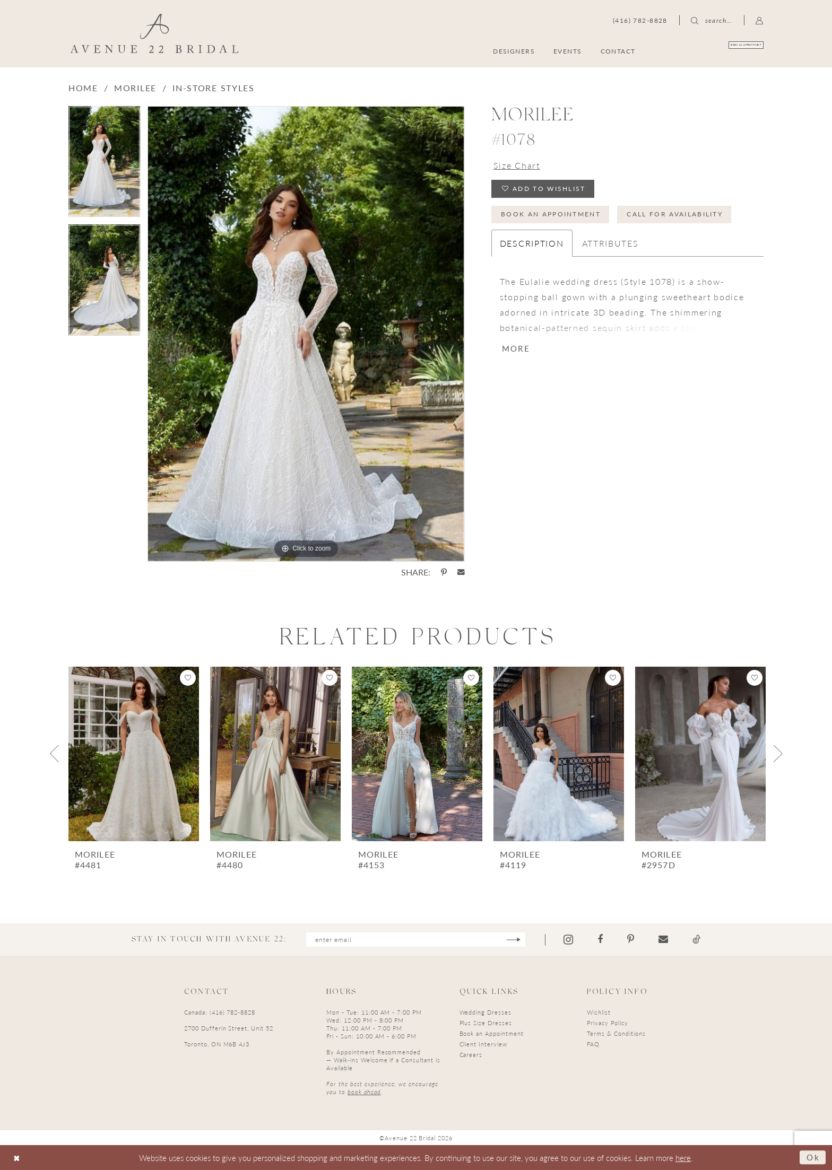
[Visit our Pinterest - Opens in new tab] (630, 939)
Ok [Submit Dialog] (813, 1157)
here (683, 1157)
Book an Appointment (551, 214)
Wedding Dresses (486, 1012)
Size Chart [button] (516, 165)
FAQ (593, 1044)
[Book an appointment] (712, 50)
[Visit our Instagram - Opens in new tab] (568, 939)
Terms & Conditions (616, 1033)
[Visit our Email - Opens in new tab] (663, 939)
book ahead (364, 1092)
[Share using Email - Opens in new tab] (461, 572)
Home (83, 88)
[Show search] (711, 20)
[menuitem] (712, 50)
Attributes (610, 243)
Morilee (135, 88)
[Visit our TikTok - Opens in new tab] (696, 939)
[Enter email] (415, 939)
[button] (759, 20)
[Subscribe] (513, 939)
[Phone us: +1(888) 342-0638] (640, 20)
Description (532, 243)
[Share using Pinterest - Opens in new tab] (444, 572)
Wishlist (599, 1012)
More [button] (516, 348)
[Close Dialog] (16, 1157)
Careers (471, 1055)
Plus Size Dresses (486, 1023)
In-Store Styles (213, 88)
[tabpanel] (104, 165)
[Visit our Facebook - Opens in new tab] (600, 939)
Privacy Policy (607, 1023)
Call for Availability (675, 214)
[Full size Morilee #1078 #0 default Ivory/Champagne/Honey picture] (306, 334)
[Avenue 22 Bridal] (155, 33)
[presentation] (133, 754)
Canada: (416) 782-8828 (219, 1012)
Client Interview (483, 1044)
